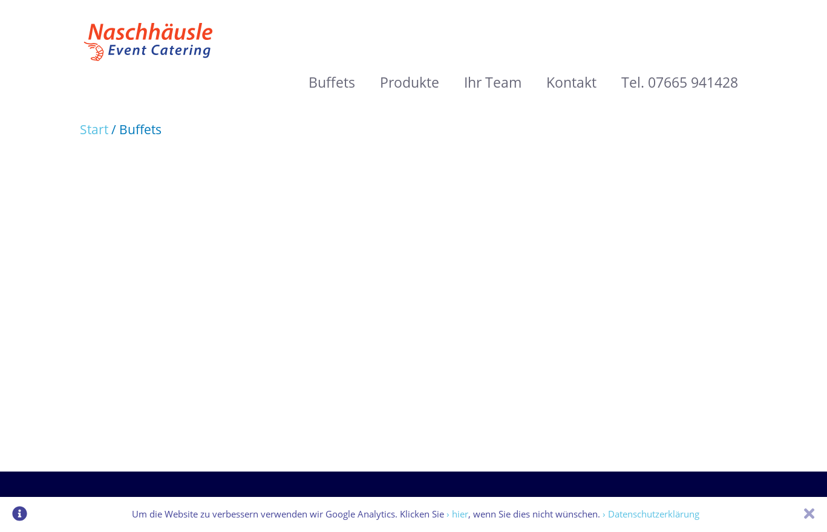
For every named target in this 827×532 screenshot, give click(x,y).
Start (95, 129)
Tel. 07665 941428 (679, 82)
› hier (457, 514)
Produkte (409, 82)
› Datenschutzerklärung (651, 514)
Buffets (332, 82)
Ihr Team (492, 82)
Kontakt (571, 82)
